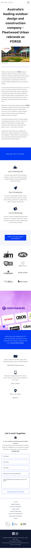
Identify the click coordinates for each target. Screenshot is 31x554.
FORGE (19, 72)
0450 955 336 (15, 451)
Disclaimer (19, 541)
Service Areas (21, 537)
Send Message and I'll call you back (15, 491)
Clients (26, 537)
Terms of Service (15, 544)
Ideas (14, 539)
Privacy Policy (13, 541)
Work (17, 539)
